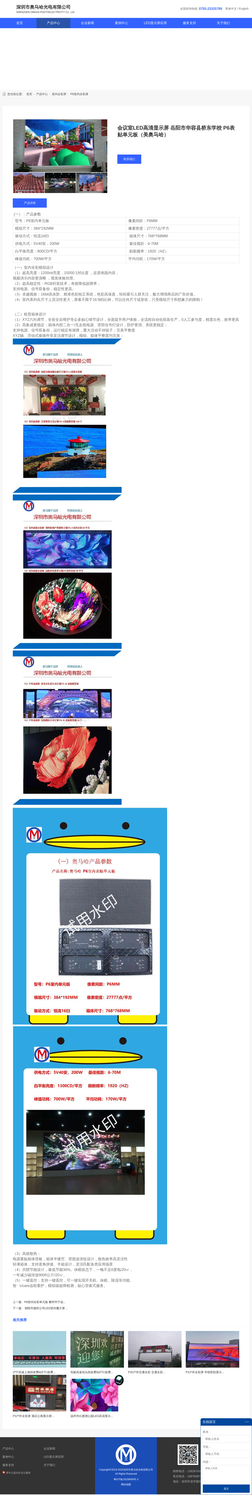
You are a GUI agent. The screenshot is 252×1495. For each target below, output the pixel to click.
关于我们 (223, 23)
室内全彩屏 (59, 94)
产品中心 (53, 23)
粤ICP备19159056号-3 (126, 1480)
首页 (19, 23)
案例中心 (121, 23)
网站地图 (126, 1485)
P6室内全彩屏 (79, 94)
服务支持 (189, 23)
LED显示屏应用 (155, 23)
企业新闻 (87, 23)
